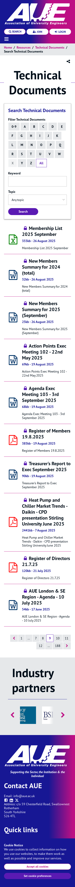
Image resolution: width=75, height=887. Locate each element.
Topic (11, 192)
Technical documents (49, 47)
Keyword (14, 173)
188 (57, 646)
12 (40, 646)
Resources (24, 47)
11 (66, 638)
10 (58, 638)
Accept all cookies (37, 866)
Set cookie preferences (37, 876)
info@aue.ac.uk (24, 796)
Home (8, 47)
